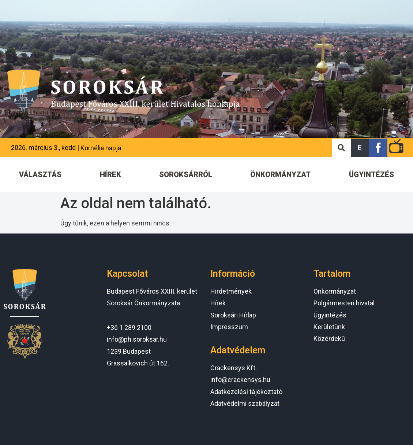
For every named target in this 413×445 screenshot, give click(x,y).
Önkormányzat (334, 291)
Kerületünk (329, 327)
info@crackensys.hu (240, 379)
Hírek (218, 303)
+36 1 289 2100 (129, 327)
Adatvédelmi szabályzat (244, 403)
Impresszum (229, 327)
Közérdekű (329, 338)
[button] (360, 148)
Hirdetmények (231, 291)
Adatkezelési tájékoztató (246, 392)
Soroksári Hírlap (233, 315)
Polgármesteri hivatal (344, 303)
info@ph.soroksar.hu (137, 339)
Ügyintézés (329, 315)
